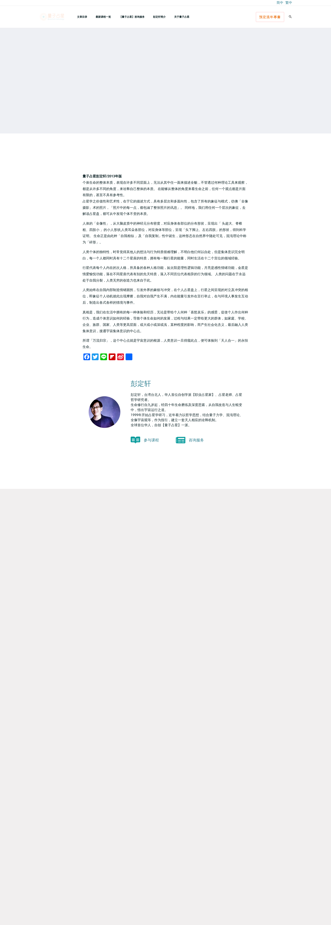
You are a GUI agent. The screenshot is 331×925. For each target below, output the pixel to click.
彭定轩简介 (147, 16)
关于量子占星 (166, 16)
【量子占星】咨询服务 (123, 16)
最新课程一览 (98, 16)
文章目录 (80, 16)
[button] (270, 17)
